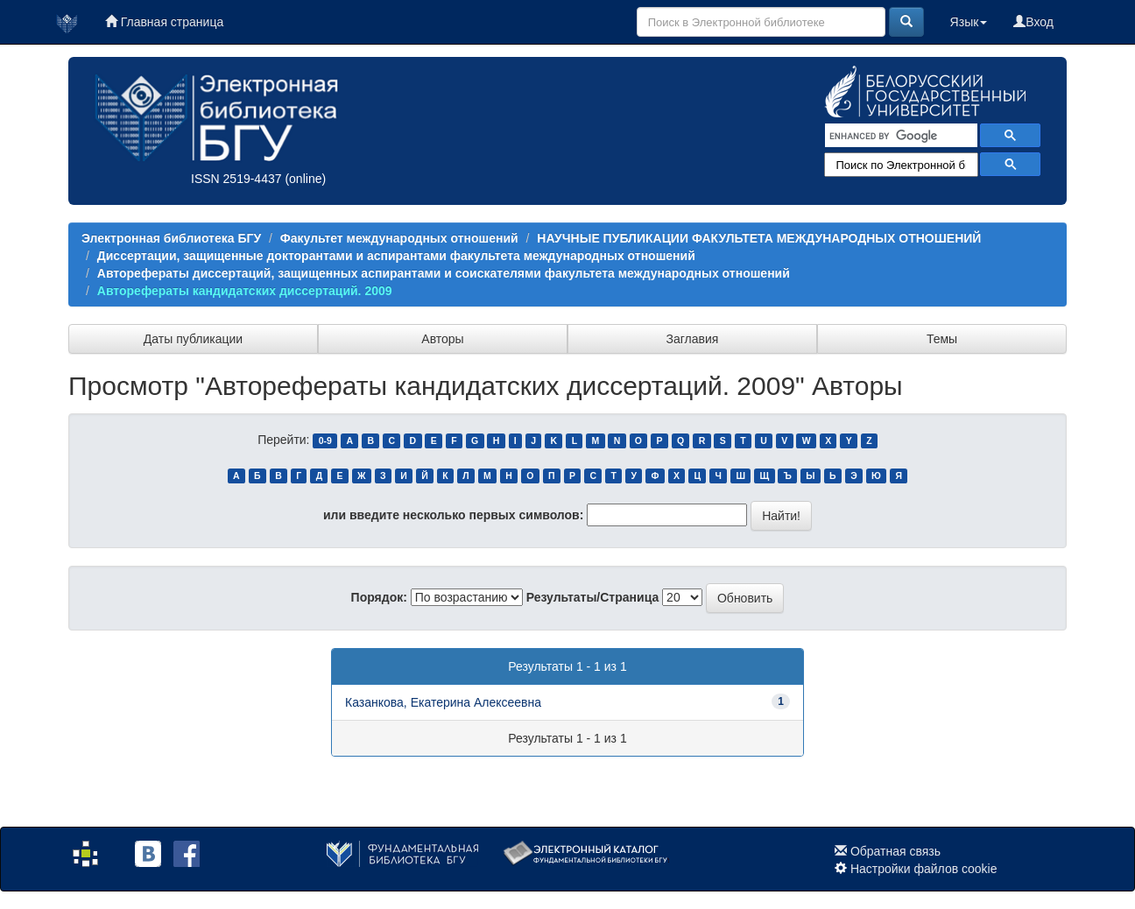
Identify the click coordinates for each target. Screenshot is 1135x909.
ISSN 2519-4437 (236, 179)
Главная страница (164, 22)
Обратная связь (895, 851)
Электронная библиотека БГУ (171, 238)
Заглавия (692, 339)
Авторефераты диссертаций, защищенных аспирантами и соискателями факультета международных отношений (443, 273)
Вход (1033, 22)
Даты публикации (193, 339)
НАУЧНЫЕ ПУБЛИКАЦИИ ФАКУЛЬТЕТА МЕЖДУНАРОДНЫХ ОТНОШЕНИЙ (759, 238)
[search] (899, 136)
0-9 (325, 440)
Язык (969, 22)
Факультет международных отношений (399, 238)
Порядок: (379, 597)
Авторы (442, 339)
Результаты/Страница (592, 597)
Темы (942, 339)
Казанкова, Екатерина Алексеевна (443, 702)
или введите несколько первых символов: (453, 515)
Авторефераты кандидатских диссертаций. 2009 (244, 291)
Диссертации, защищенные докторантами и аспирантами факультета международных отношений (396, 256)
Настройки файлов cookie (924, 869)
